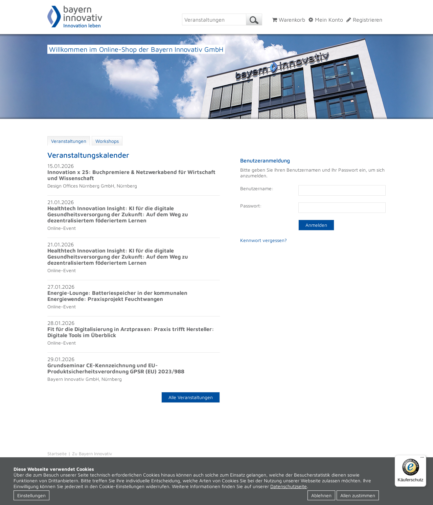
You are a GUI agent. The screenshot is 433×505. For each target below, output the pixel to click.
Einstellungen (31, 495)
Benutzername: (256, 188)
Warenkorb (288, 20)
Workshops (107, 141)
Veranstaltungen (68, 141)
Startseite (57, 453)
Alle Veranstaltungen (190, 397)
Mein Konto (326, 20)
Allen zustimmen (357, 495)
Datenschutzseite (288, 486)
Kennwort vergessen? (263, 240)
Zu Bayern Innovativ (92, 453)
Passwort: (250, 205)
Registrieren (364, 20)
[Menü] (422, 459)
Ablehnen (321, 495)
